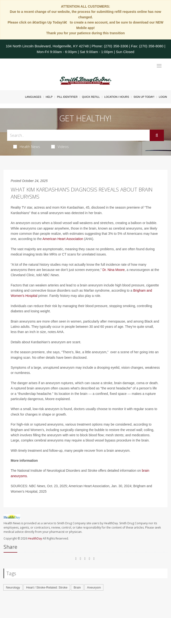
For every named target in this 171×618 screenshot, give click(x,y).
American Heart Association (62, 239)
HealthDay (35, 538)
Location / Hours (116, 96)
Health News (26, 146)
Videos (60, 146)
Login (163, 96)
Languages (33, 96)
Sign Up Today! (144, 96)
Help (49, 96)
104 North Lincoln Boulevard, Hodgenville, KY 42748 (47, 46)
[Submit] (157, 135)
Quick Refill (91, 96)
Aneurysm (94, 587)
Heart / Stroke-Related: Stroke (46, 587)
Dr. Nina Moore (113, 270)
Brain (77, 587)
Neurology (13, 587)
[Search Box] (78, 135)
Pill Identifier (67, 96)
